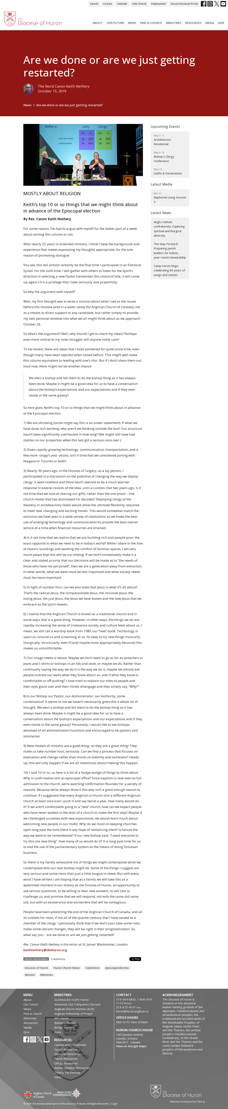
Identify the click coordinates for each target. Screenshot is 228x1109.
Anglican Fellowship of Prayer (73, 1013)
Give (221, 23)
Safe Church (139, 3)
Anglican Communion (67, 1093)
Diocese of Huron (36, 968)
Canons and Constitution (70, 1045)
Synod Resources (66, 1049)
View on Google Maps (131, 1046)
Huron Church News (66, 968)
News (132, 23)
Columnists (58, 959)
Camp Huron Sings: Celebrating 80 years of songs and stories (169, 270)
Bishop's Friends (65, 1023)
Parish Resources (66, 1058)
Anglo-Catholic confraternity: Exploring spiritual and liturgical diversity (169, 228)
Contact (107, 3)
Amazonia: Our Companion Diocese (77, 1004)
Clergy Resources (66, 1063)
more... (58, 1032)
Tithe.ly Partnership (67, 1072)
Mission (30, 975)
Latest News (161, 212)
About (98, 23)
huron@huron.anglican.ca (132, 1011)
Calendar (122, 3)
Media (209, 23)
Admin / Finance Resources (72, 1068)
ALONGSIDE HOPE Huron (71, 1000)
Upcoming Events (165, 126)
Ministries (174, 23)
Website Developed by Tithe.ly (187, 1101)
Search (94, 3)
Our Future (115, 23)
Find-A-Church (151, 23)
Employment (158, 3)
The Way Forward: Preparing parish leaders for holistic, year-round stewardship (170, 250)
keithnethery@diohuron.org (45, 950)
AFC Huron (61, 1018)
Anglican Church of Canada (37, 1094)
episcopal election (117, 968)
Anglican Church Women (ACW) (74, 1009)
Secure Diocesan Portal (184, 3)
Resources (193, 23)
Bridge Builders (64, 1027)
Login (114, 1103)
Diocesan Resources (68, 1054)
